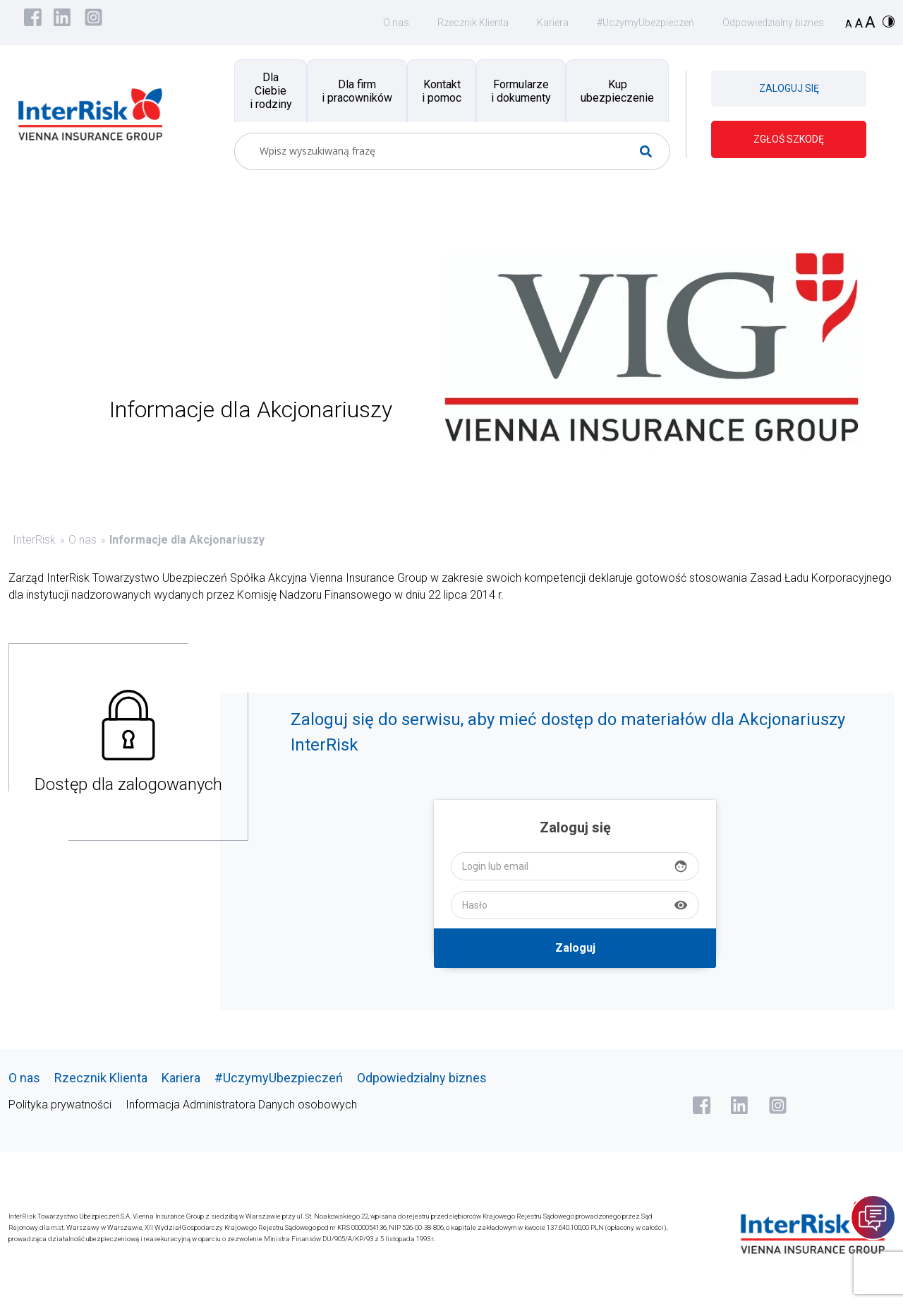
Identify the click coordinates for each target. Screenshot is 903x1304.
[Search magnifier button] (651, 151)
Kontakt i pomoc (441, 91)
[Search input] (446, 151)
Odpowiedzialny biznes (773, 22)
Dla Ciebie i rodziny (271, 91)
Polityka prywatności (59, 1104)
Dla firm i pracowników (357, 91)
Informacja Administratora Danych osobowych (241, 1104)
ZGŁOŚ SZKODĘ (788, 139)
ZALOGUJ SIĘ (789, 88)
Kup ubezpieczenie (617, 91)
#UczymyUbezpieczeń (645, 22)
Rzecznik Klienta (473, 22)
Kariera (553, 22)
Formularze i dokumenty (521, 91)
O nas (396, 22)
